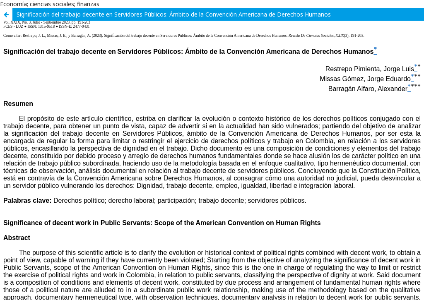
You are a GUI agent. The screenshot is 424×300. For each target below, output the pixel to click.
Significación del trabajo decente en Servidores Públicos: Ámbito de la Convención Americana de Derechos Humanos (174, 14)
